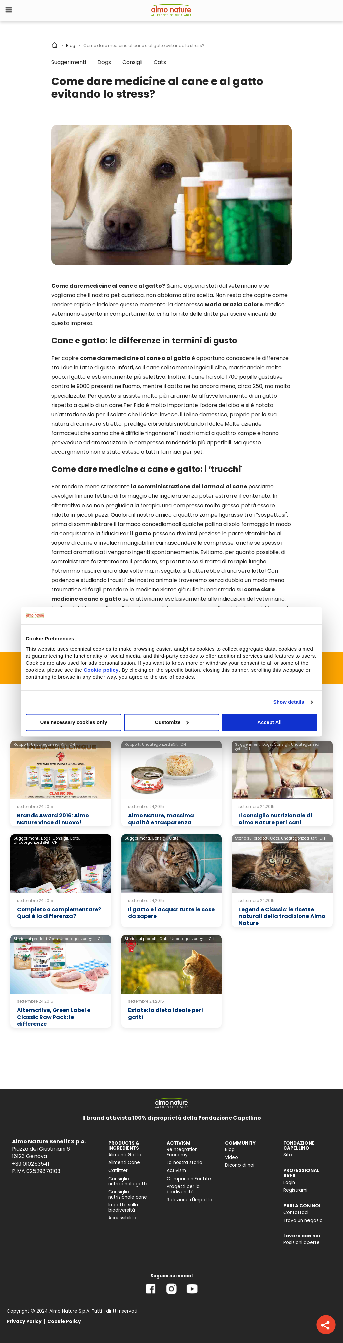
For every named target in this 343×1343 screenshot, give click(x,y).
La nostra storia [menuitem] (184, 1162)
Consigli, (282, 744)
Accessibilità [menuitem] (122, 1218)
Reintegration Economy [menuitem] (182, 1152)
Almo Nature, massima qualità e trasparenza (161, 819)
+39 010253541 (30, 1164)
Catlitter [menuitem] (118, 1170)
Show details (288, 702)
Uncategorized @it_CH (53, 744)
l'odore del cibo (219, 405)
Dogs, (267, 744)
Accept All (269, 722)
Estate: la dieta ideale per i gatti (166, 1013)
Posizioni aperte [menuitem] (301, 1242)
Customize (172, 722)
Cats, (75, 838)
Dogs (104, 62)
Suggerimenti (68, 62)
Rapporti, (22, 744)
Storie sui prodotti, (252, 838)
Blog (70, 45)
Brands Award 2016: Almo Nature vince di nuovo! (53, 819)
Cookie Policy (64, 1321)
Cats (160, 62)
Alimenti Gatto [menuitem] (124, 1155)
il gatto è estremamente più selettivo (116, 377)
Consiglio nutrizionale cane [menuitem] (127, 1194)
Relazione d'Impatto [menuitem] (189, 1200)
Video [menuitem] (231, 1157)
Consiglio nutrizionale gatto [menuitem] (128, 1181)
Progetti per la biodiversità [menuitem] (183, 1189)
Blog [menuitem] (230, 1149)
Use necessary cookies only (73, 722)
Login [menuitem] (289, 1182)
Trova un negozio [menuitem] (303, 1220)
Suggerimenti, (248, 744)
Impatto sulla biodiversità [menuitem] (123, 1207)
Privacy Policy (24, 1321)
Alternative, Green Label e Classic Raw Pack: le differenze (53, 1017)
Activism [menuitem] (176, 1170)
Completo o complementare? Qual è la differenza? (59, 913)
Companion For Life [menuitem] (189, 1179)
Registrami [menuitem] (295, 1190)
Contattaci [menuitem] (295, 1212)
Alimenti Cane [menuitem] (124, 1162)
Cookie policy (101, 670)
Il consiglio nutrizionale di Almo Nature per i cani (275, 819)
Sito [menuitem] (287, 1155)
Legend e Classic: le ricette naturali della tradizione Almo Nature (281, 916)
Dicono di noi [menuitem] (239, 1165)
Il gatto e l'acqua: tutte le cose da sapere (171, 913)
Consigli (132, 62)
